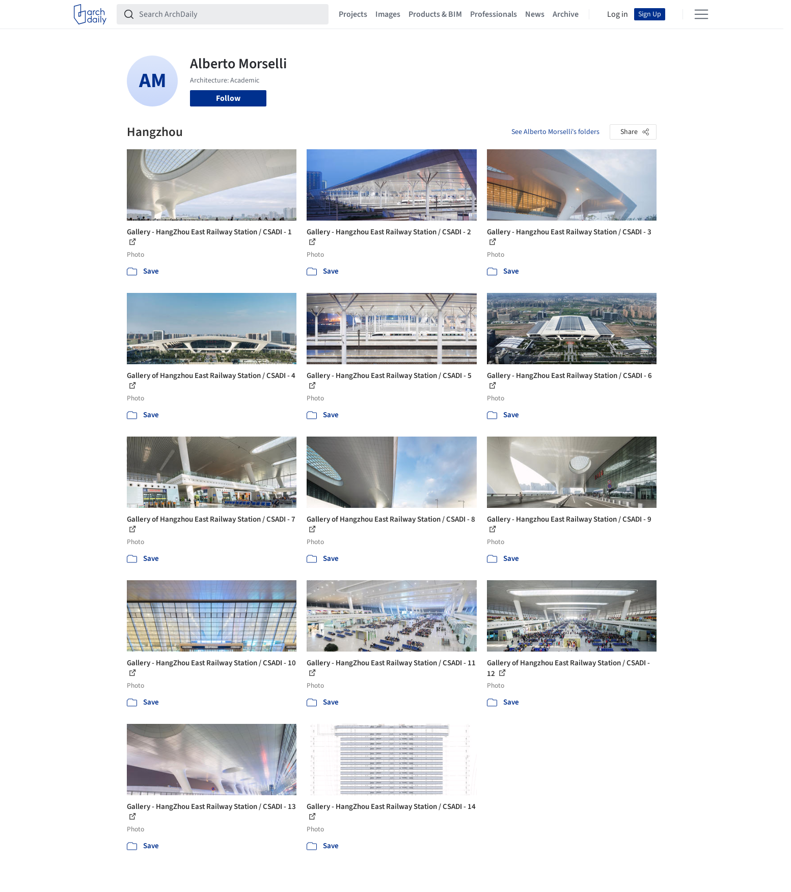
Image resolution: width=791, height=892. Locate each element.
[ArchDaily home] (90, 14)
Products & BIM (435, 14)
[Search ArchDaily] (230, 14)
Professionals (493, 14)
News (534, 14)
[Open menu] (701, 14)
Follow (228, 98)
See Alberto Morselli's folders (555, 132)
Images (387, 14)
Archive (566, 14)
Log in (617, 14)
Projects (353, 14)
